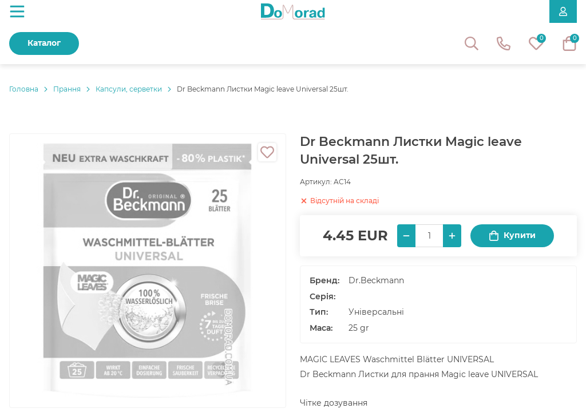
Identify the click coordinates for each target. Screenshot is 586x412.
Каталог (44, 43)
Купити (512, 235)
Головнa (23, 89)
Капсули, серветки (129, 89)
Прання (67, 89)
